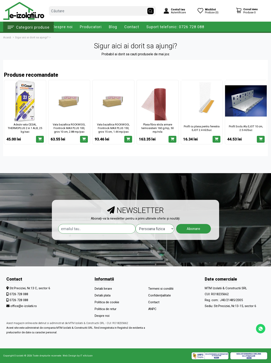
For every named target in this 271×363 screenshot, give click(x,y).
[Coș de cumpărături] (247, 10)
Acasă (7, 37)
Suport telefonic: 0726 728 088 (175, 27)
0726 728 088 (19, 294)
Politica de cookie (107, 302)
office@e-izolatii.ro (23, 306)
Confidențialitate (159, 295)
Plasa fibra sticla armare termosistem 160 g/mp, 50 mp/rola (157, 128)
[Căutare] (150, 10)
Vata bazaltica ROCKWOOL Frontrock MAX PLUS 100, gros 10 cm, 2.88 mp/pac (69, 128)
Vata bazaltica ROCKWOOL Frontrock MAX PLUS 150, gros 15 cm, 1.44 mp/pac (113, 128)
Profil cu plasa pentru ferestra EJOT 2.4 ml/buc (202, 128)
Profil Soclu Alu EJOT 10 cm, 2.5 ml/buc (246, 128)
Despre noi (63, 27)
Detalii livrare (103, 289)
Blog (113, 27)
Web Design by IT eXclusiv (78, 355)
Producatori (91, 27)
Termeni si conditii (160, 289)
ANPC (152, 309)
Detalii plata (103, 295)
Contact (131, 27)
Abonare (193, 229)
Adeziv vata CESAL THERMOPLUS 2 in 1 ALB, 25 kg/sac (25, 128)
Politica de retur (105, 309)
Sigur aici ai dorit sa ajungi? (31, 37)
